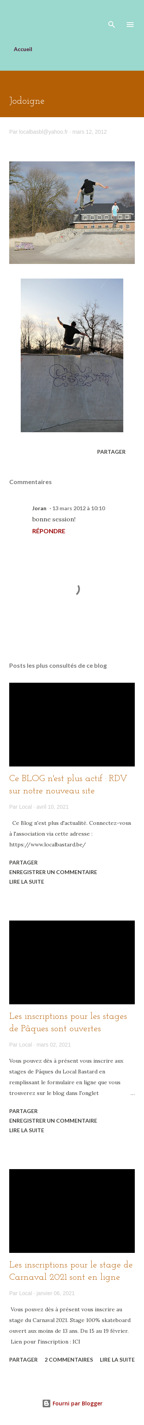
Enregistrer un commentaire (53, 872)
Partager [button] (111, 451)
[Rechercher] (111, 13)
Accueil (23, 49)
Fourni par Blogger (72, 1403)
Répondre (48, 530)
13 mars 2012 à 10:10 (78, 508)
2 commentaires (69, 1359)
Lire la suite (26, 881)
